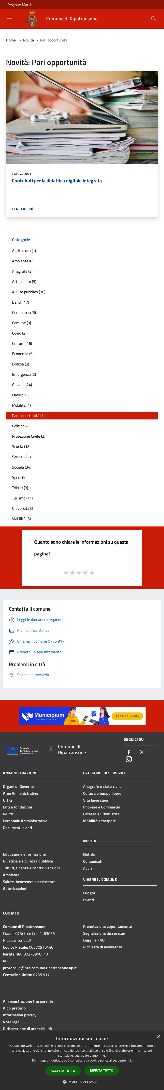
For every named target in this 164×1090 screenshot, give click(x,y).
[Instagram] (129, 759)
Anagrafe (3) (22, 271)
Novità (28, 40)
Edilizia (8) (20, 364)
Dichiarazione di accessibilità (27, 1029)
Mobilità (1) (21, 405)
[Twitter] (142, 752)
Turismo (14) (22, 498)
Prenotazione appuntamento (107, 926)
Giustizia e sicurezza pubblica (28, 861)
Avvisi (88, 868)
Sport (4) (19, 477)
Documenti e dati (17, 828)
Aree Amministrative (20, 793)
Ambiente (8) (22, 261)
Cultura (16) (22, 343)
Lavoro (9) (20, 395)
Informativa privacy (19, 1015)
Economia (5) (22, 354)
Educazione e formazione (24, 854)
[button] (82, 1081)
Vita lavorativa (95, 800)
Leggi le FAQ (93, 940)
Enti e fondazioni (17, 807)
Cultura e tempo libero (102, 793)
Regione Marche (20, 5)
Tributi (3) (20, 488)
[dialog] (82, 1060)
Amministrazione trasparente (28, 1001)
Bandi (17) (20, 302)
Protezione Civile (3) (28, 436)
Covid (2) (19, 333)
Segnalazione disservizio (104, 933)
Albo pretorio (14, 1008)
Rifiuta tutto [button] (101, 1070)
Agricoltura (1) (24, 251)
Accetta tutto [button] (63, 1071)
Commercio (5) (24, 312)
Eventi (88, 900)
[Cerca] (154, 19)
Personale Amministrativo (25, 821)
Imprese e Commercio (101, 807)
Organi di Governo (18, 786)
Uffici (7, 800)
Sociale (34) (21, 467)
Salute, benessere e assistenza (29, 882)
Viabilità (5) (21, 519)
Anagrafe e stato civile (102, 786)
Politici (9, 814)
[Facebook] (129, 752)
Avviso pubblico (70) (28, 292)
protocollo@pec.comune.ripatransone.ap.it (40, 968)
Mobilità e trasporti (100, 821)
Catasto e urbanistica (101, 814)
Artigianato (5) (24, 281)
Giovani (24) (22, 385)
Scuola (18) (21, 446)
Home (11, 40)
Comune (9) (21, 323)
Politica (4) (21, 426)
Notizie (89, 854)
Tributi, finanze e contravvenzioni (31, 868)
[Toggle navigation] (10, 18)
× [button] (158, 1036)
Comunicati (92, 861)
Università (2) (23, 508)
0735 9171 (42, 975)
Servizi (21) (21, 457)
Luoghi (89, 893)
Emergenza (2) (24, 374)
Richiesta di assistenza (102, 947)
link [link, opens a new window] (129, 1060)
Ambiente (11, 875)
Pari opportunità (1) (28, 415)
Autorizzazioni (15, 888)
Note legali (12, 1022)
